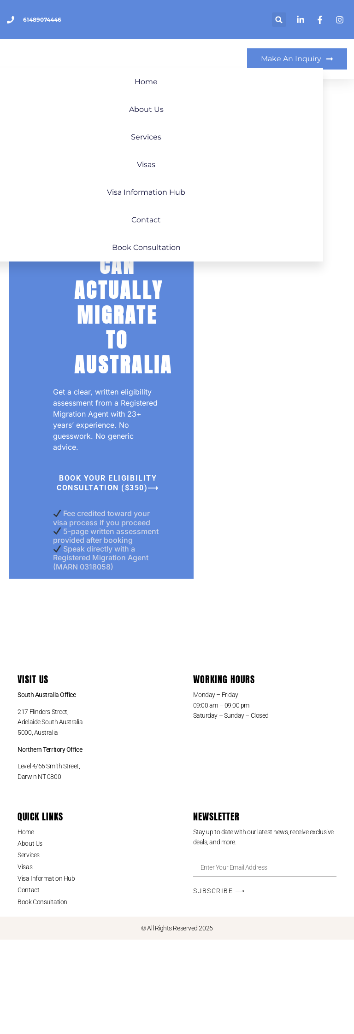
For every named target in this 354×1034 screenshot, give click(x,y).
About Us (177, 111)
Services (177, 139)
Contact (177, 222)
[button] (279, 19)
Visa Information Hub (177, 194)
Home (177, 84)
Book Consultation (177, 249)
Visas (177, 167)
